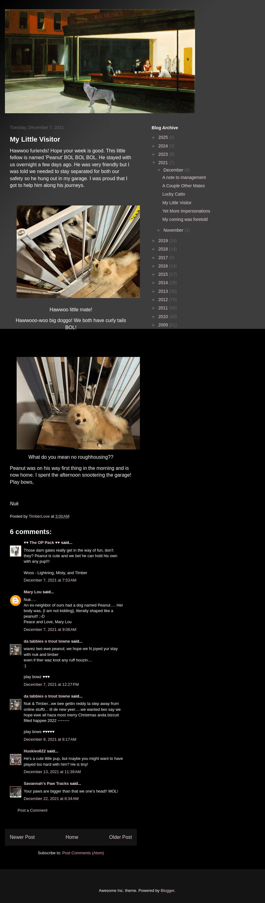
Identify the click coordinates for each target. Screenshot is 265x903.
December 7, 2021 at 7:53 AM (50, 580)
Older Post (120, 837)
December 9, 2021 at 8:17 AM (50, 739)
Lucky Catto (173, 194)
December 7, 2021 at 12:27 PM (51, 684)
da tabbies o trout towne (47, 641)
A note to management (184, 177)
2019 (163, 240)
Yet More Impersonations (186, 211)
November (173, 230)
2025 (163, 137)
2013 (163, 291)
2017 (163, 257)
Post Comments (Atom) (83, 853)
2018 (163, 248)
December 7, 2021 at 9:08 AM (50, 629)
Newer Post (22, 837)
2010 (163, 316)
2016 (163, 265)
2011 (163, 307)
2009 (163, 324)
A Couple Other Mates (183, 185)
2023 (163, 154)
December (173, 170)
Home (72, 837)
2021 (163, 162)
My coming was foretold (185, 219)
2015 (163, 274)
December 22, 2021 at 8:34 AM (51, 798)
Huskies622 (35, 751)
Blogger (167, 890)
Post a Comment (32, 810)
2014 (163, 282)
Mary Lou (33, 592)
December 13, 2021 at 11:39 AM (52, 771)
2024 (163, 145)
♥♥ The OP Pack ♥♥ (42, 542)
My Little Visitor (177, 202)
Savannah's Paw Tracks (46, 783)
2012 (163, 299)
